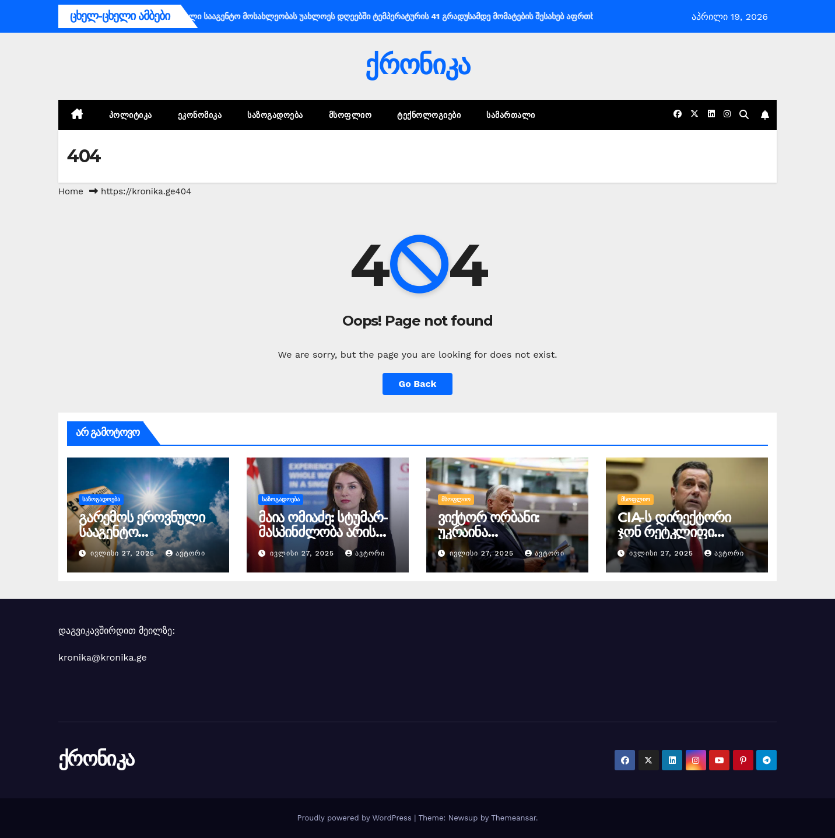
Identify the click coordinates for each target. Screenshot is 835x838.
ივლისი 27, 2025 (123, 553)
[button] (744, 114)
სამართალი (510, 115)
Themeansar (513, 817)
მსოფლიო (350, 115)
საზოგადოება (275, 115)
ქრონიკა (417, 64)
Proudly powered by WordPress (355, 817)
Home (70, 191)
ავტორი (185, 553)
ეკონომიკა (200, 115)
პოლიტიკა (130, 115)
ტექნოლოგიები (429, 115)
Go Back (418, 383)
